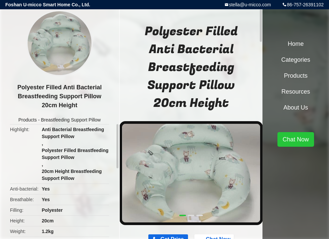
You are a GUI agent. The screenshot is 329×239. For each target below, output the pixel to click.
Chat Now (295, 139)
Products (27, 119)
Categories (295, 59)
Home (296, 43)
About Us (295, 107)
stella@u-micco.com (250, 4)
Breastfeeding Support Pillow (71, 119)
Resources (295, 91)
